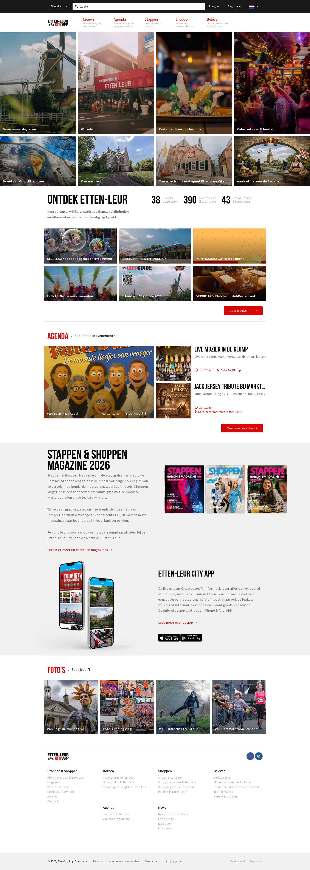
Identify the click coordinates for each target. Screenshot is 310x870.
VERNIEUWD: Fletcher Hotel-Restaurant (226, 295)
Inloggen (214, 6)
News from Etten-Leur (173, 814)
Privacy (97, 861)
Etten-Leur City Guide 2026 (142, 295)
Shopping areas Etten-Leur (176, 787)
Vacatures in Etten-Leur (242, 199)
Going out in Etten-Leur (119, 782)
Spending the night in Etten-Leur (125, 787)
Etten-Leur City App (60, 792)
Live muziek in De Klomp (221, 349)
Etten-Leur (59, 6)
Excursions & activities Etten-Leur (237, 787)
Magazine (53, 782)
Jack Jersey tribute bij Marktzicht (233, 386)
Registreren (235, 6)
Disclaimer (151, 861)
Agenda (57, 336)
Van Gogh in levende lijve (65, 728)
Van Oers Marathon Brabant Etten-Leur (239, 728)
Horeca (108, 771)
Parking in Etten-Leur (172, 792)
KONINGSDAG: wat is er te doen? (220, 258)
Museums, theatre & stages (233, 782)
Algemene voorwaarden (124, 861)
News (162, 807)
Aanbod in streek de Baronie (258, 181)
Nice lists (164, 823)
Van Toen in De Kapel (63, 413)
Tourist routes (223, 792)
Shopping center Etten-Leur (177, 782)
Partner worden (58, 787)
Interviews (165, 828)
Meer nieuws (238, 311)
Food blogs (166, 819)
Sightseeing (222, 777)
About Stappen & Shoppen (65, 777)
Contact (52, 801)
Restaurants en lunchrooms (180, 128)
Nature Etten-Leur (226, 796)
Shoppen (165, 771)
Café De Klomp (231, 370)
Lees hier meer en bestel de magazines (79, 550)
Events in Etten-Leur (117, 814)
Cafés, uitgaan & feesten (256, 128)
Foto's (56, 669)
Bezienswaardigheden (19, 128)
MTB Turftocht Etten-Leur (178, 728)
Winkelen (88, 128)
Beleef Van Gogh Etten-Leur (24, 181)
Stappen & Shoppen (62, 771)
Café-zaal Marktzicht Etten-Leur (220, 411)
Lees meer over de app (177, 622)
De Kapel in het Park (140, 413)
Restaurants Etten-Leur (119, 777)
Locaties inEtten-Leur (208, 199)
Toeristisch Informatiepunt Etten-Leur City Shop (194, 181)
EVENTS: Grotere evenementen (70, 295)
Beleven (219, 771)
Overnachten (91, 181)
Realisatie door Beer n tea (246, 861)
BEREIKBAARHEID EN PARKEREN (144, 258)
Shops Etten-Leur (170, 777)
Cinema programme (116, 819)
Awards (52, 796)
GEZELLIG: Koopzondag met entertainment (80, 258)
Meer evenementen (240, 428)
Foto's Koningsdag (117, 728)
